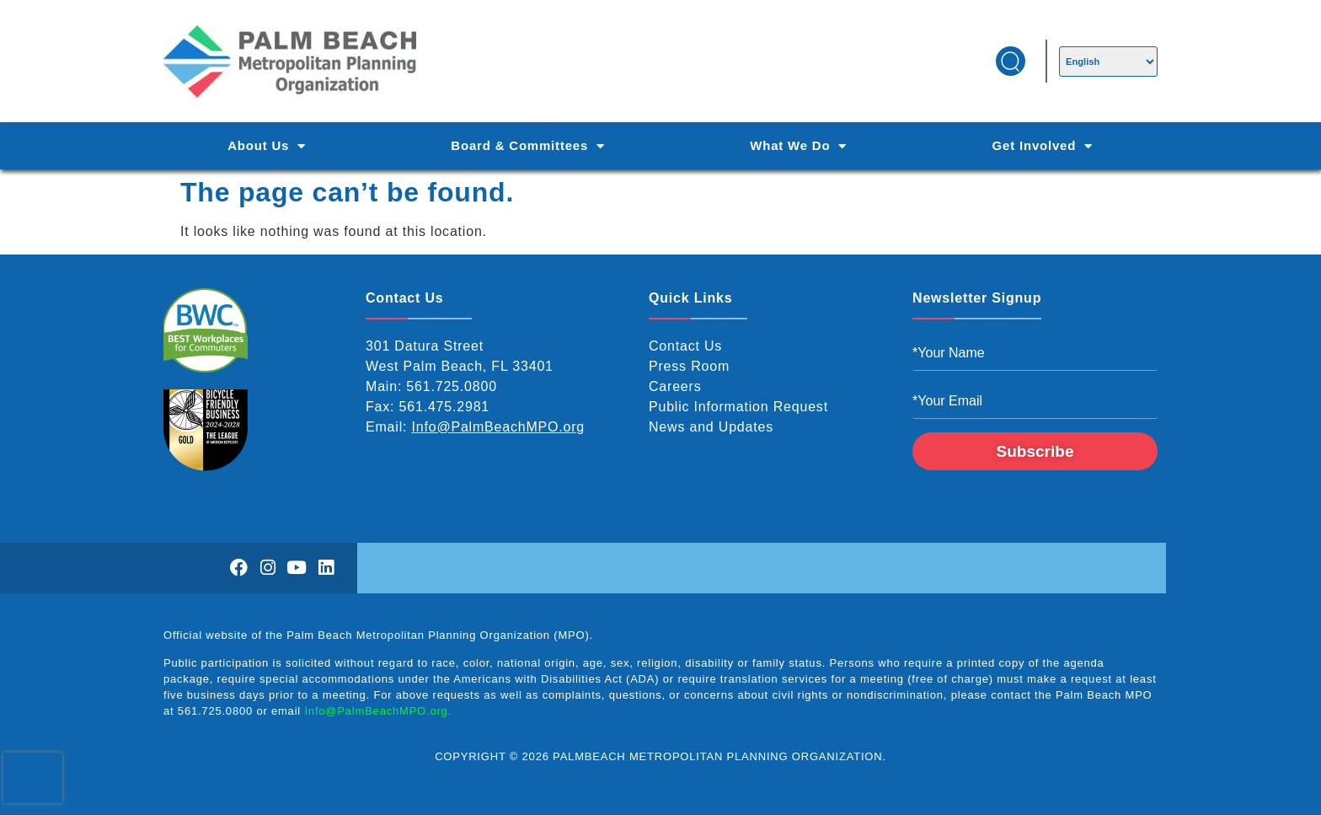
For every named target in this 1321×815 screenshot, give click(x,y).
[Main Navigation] (660, 145)
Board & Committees (528, 146)
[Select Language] (1108, 61)
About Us (266, 146)
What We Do (798, 146)
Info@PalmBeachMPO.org (499, 427)
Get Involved (1042, 146)
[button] (1010, 61)
